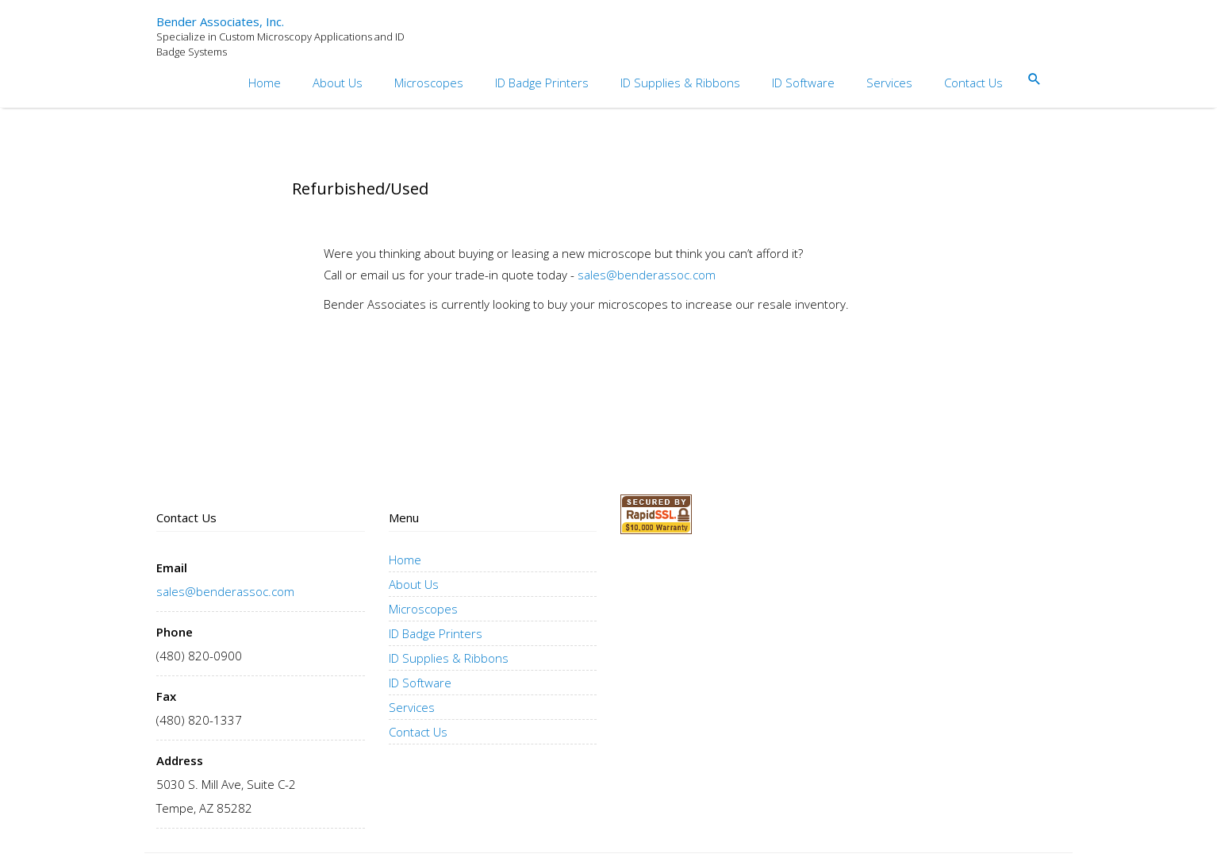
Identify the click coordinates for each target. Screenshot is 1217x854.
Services (889, 82)
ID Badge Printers (542, 82)
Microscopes (428, 82)
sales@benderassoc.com (647, 275)
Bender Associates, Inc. (220, 21)
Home (264, 82)
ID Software (803, 82)
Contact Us (973, 82)
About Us (338, 82)
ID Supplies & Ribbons (680, 82)
